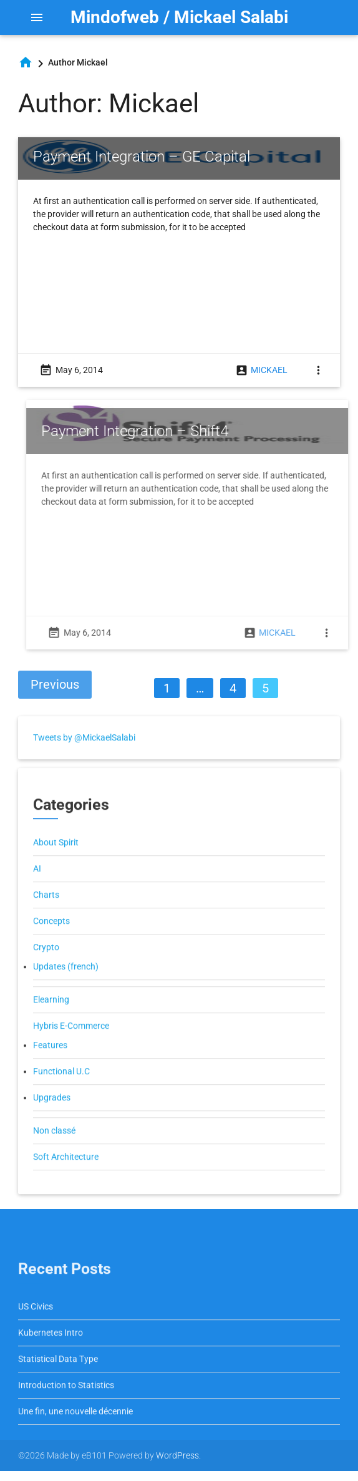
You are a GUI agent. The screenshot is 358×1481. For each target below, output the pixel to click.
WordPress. (178, 1455)
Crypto (46, 965)
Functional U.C (61, 1089)
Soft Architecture (66, 1175)
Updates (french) (66, 984)
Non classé (54, 1148)
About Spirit (56, 860)
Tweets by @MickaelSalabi (84, 756)
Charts (46, 913)
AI (37, 886)
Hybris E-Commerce (71, 1044)
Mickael (269, 370)
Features (50, 1063)
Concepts (51, 939)
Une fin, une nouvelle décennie (75, 1430)
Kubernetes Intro (50, 1351)
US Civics (35, 1325)
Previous (55, 684)
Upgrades (51, 1115)
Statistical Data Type (58, 1377)
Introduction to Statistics (66, 1404)
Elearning (51, 1017)
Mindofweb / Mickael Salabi (179, 17)
